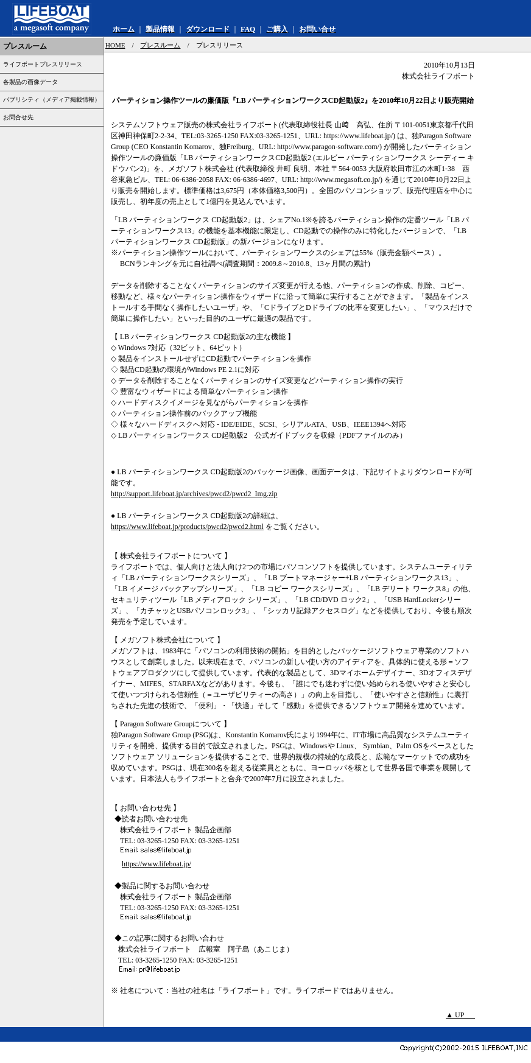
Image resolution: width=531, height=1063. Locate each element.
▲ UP (460, 1015)
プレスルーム (160, 45)
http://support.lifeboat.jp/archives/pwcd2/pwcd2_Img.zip (194, 493)
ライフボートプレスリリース (42, 64)
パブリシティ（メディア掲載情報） (51, 99)
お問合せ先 (18, 117)
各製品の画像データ (30, 82)
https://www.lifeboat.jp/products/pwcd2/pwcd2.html (187, 526)
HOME (115, 45)
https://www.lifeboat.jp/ (156, 864)
